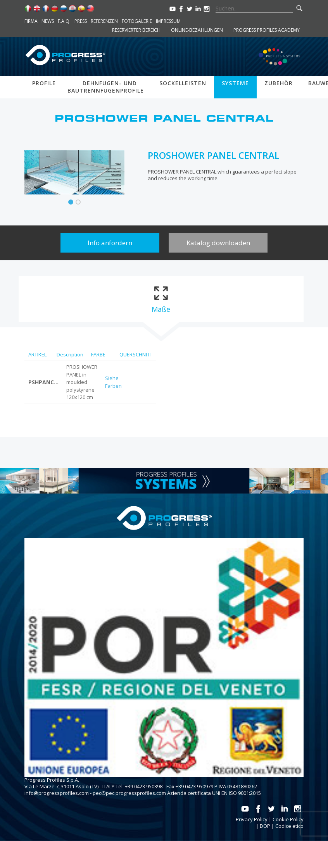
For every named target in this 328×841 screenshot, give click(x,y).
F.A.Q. (64, 21)
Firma (31, 21)
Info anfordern (110, 242)
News (47, 21)
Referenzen (104, 21)
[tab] (161, 299)
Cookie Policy (288, 819)
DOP (265, 825)
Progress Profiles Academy (266, 30)
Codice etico (289, 825)
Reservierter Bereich (136, 30)
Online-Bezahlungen (197, 30)
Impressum (168, 21)
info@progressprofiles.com (56, 792)
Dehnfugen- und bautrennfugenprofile (105, 86)
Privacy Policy (252, 819)
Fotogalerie (137, 21)
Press (80, 21)
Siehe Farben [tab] (113, 382)
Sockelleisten (182, 83)
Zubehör (278, 83)
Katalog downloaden (218, 242)
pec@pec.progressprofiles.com (129, 792)
